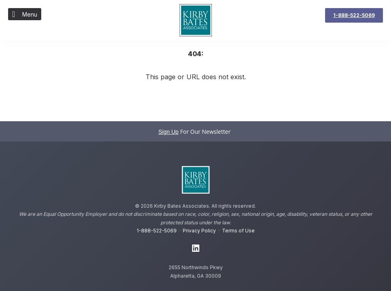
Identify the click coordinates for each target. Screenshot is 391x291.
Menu (24, 14)
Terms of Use (238, 231)
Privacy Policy (199, 231)
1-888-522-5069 (157, 231)
